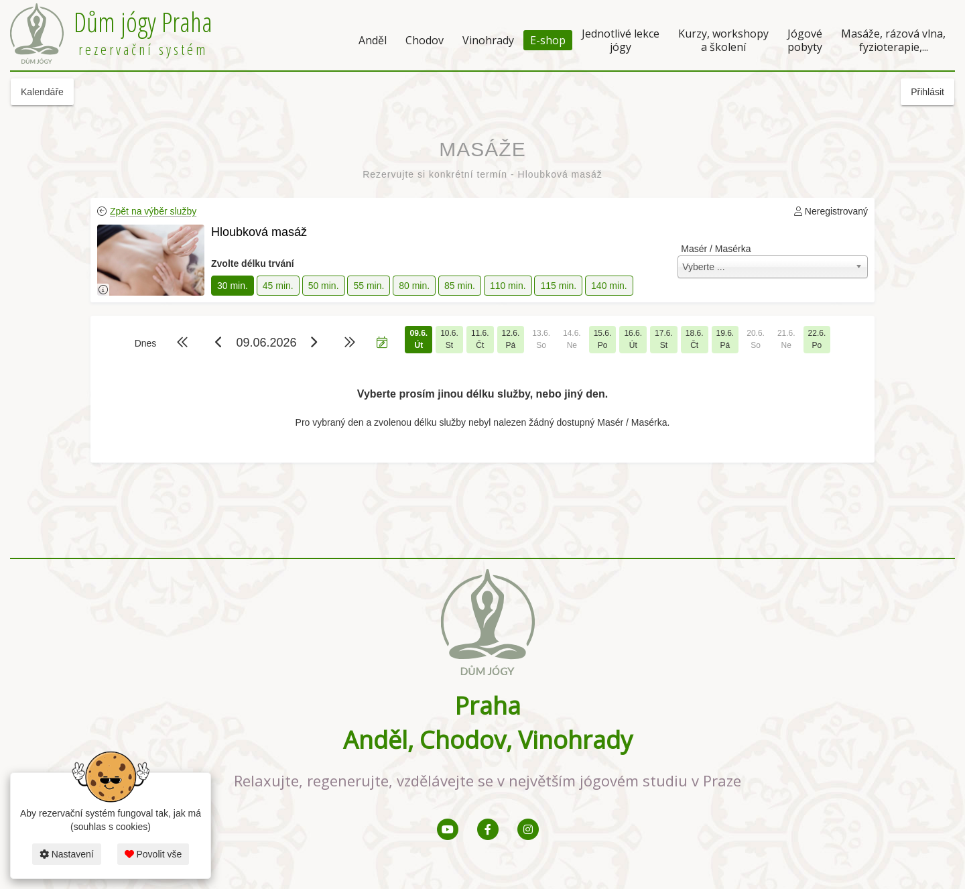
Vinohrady (488, 40)
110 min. (508, 285)
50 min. (323, 285)
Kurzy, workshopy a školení (723, 40)
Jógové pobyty (804, 40)
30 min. (232, 285)
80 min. (414, 285)
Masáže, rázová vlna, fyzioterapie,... (893, 40)
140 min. (609, 285)
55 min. (368, 285)
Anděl (373, 40)
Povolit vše (153, 854)
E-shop (548, 40)
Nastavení (67, 854)
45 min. (278, 285)
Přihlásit (927, 91)
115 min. (558, 285)
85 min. (459, 285)
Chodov (424, 40)
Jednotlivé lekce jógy (620, 40)
